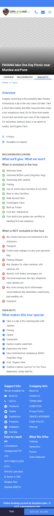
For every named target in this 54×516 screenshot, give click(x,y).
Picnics (33, 451)
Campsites (34, 446)
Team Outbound (37, 457)
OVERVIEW (9, 77)
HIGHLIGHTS (42, 77)
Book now (39, 511)
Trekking (33, 441)
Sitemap (33, 427)
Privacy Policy (36, 411)
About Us (33, 390)
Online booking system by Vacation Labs (25, 503)
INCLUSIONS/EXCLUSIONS (25, 77)
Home (5, 82)
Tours (15, 82)
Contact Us (34, 396)
